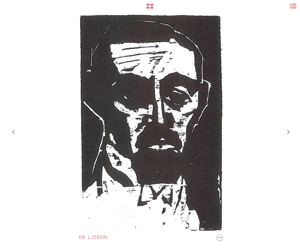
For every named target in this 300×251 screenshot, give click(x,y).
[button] (149, 8)
